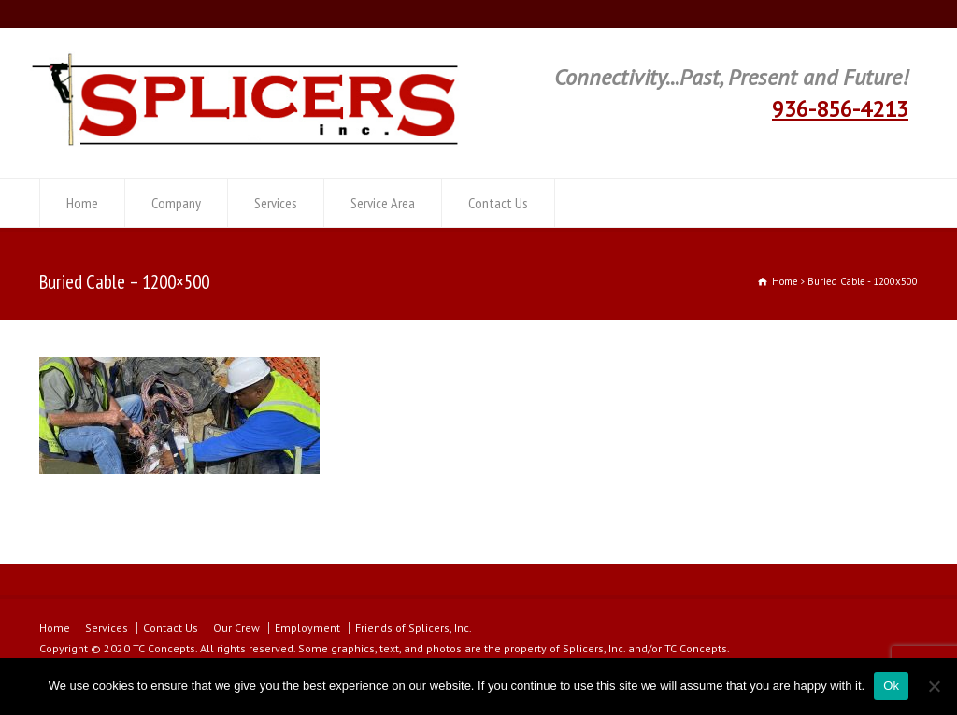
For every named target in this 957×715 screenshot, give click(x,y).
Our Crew (236, 628)
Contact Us (498, 202)
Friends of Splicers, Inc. (413, 628)
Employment (307, 628)
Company (176, 202)
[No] (933, 686)
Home (82, 202)
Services (275, 202)
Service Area (382, 202)
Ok (891, 686)
